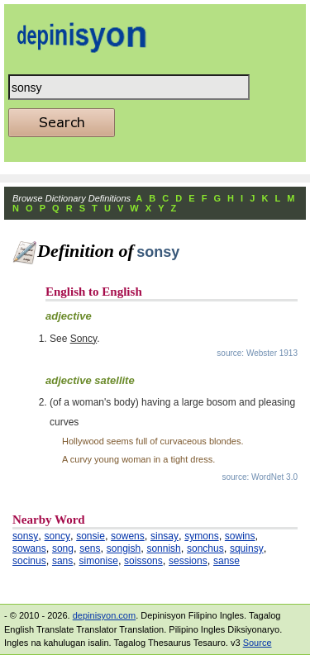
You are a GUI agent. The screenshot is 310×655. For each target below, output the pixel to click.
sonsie (90, 536)
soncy (57, 536)
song (63, 548)
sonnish (163, 548)
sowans (29, 548)
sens (89, 548)
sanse (226, 561)
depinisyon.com (104, 615)
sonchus (205, 548)
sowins (240, 536)
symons (201, 536)
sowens (128, 536)
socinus (29, 561)
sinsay (164, 536)
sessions (188, 561)
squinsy (247, 548)
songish (124, 548)
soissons (143, 561)
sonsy (25, 536)
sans (62, 561)
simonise (98, 561)
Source (257, 643)
